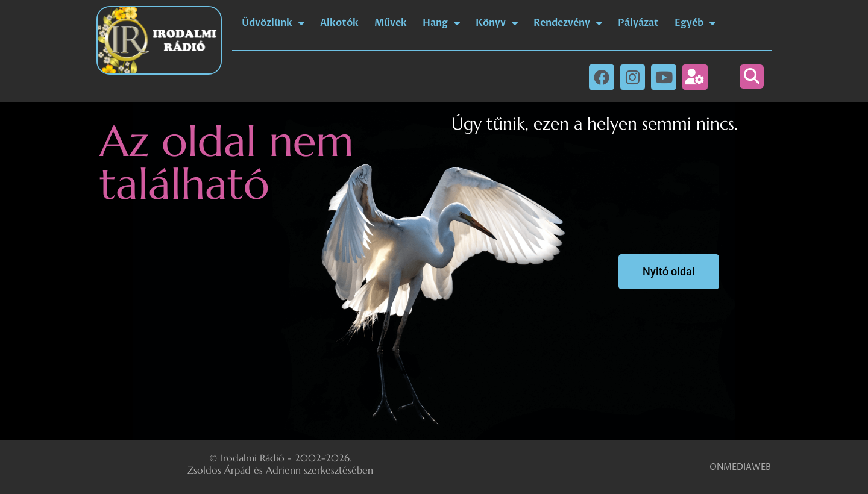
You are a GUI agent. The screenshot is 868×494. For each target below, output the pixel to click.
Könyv (497, 23)
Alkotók (339, 23)
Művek (390, 23)
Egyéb (695, 23)
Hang (441, 23)
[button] (752, 76)
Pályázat (638, 23)
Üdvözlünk (273, 23)
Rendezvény (567, 23)
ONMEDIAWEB (740, 467)
